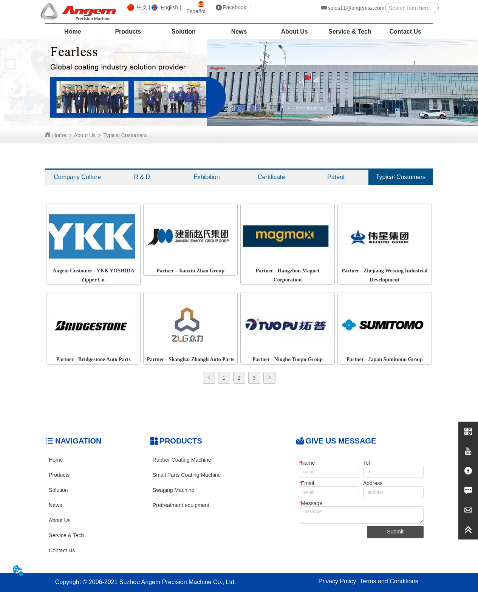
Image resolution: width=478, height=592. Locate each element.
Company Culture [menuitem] (77, 177)
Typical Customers (125, 135)
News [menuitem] (239, 31)
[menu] (239, 31)
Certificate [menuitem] (271, 177)
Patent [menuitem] (336, 177)
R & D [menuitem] (142, 177)
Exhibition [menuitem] (206, 177)
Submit (395, 532)
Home (59, 135)
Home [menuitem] (72, 31)
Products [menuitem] (128, 31)
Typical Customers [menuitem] (401, 177)
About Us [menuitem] (294, 31)
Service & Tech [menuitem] (349, 31)
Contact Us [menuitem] (405, 31)
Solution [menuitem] (184, 31)
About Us (85, 135)
